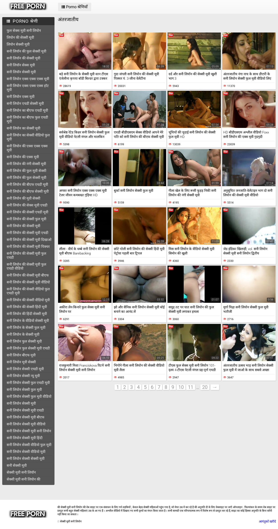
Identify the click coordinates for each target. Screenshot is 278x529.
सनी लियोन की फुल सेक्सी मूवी (26, 178)
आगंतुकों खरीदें (267, 521)
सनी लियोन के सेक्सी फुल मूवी (26, 327)
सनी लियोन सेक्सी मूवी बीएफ (25, 417)
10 (181, 387)
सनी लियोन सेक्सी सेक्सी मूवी (25, 458)
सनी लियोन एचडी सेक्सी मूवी (25, 103)
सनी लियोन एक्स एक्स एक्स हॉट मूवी (28, 88)
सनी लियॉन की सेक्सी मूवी (23, 58)
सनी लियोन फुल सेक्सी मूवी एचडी (28, 348)
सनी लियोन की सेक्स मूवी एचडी (27, 205)
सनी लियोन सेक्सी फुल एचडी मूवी (28, 383)
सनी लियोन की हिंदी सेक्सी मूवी (27, 314)
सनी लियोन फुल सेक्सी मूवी (24, 341)
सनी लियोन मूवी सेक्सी (21, 362)
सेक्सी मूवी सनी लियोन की (23, 479)
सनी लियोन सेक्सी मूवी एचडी (25, 410)
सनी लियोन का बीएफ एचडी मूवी (27, 110)
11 (190, 387)
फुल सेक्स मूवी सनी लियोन (24, 30)
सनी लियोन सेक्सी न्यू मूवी (23, 376)
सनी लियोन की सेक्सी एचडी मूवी (27, 212)
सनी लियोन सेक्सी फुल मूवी (24, 390)
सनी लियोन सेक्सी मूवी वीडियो (26, 424)
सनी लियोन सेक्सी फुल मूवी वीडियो (29, 396)
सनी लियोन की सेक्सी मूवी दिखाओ (29, 240)
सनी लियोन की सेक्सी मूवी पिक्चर (28, 246)
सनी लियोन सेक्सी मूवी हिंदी (24, 438)
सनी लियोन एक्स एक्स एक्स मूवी (28, 79)
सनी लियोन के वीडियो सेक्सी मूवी (28, 321)
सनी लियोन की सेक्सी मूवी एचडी (27, 233)
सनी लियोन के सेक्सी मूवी (23, 334)
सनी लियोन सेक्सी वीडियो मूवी (26, 452)
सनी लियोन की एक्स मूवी (23, 157)
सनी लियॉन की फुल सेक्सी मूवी (26, 51)
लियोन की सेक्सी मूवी (20, 37)
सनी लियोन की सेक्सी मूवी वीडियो (28, 282)
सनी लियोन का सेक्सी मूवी (23, 128)
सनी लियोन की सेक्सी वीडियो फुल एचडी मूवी (28, 291)
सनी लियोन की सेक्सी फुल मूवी (26, 219)
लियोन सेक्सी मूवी (18, 44)
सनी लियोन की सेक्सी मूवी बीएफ (28, 275)
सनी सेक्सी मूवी (17, 465)
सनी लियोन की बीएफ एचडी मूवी (27, 184)
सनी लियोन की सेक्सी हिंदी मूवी (27, 307)
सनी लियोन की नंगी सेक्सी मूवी (26, 164)
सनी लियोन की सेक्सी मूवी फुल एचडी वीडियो (26, 266)
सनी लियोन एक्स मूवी (20, 97)
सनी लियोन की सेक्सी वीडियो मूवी (28, 300)
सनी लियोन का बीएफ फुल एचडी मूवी (27, 119)
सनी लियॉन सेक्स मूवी (21, 65)
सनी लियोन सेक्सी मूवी (21, 403)
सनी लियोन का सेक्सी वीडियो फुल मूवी (28, 137)
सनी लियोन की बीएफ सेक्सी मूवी (28, 191)
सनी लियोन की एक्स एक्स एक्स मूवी (27, 148)
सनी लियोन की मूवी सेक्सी (23, 198)
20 (204, 387)
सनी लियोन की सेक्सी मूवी (23, 226)
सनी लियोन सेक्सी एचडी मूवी (25, 369)
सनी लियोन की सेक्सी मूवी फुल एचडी (26, 255)
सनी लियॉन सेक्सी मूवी (21, 72)
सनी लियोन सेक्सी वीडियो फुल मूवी (29, 445)
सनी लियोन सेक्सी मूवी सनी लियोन (29, 431)
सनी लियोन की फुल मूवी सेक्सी (26, 171)
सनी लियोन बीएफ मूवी (21, 355)
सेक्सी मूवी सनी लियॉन (21, 472)
